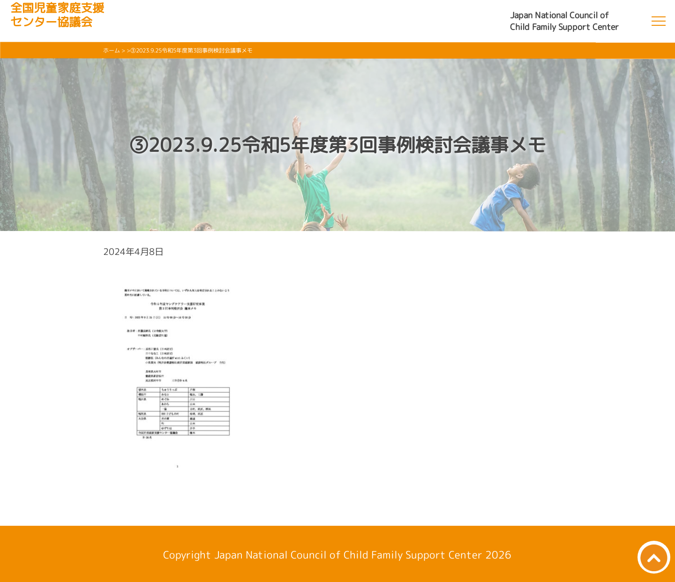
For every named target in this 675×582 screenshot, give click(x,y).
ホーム (111, 50)
